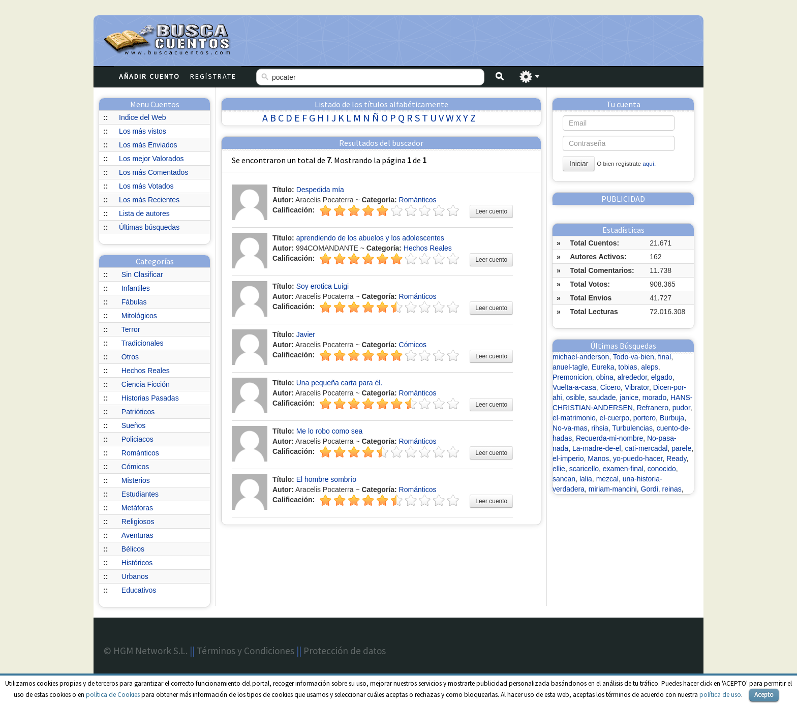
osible (575, 397)
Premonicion (572, 377)
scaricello (584, 469)
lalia (585, 479)
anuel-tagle (570, 367)
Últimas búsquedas (149, 227)
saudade (602, 397)
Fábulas (134, 302)
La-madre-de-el (596, 448)
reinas (672, 489)
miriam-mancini (613, 489)
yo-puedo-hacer (637, 458)
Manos (598, 458)
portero (644, 418)
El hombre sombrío (326, 479)
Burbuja (672, 418)
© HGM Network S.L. (146, 651)
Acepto (764, 694)
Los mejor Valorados (151, 159)
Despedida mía (320, 190)
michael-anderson (581, 357)
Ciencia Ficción (145, 384)
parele (681, 448)
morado (654, 397)
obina (605, 377)
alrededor (632, 377)
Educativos (138, 590)
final (664, 357)
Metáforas (137, 508)
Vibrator (637, 387)
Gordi (649, 489)
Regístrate (213, 76)
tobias (627, 367)
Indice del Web (142, 117)
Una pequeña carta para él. (339, 383)
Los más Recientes (149, 200)
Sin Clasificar (142, 274)
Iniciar (578, 164)
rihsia (599, 428)
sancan (564, 479)
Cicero (610, 387)
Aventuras (137, 535)
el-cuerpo (614, 418)
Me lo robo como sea (329, 431)
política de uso (720, 694)
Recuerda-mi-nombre (609, 438)
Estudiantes (140, 494)
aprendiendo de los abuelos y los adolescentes (370, 238)
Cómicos (135, 467)
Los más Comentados (153, 172)
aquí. (649, 163)
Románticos (140, 453)
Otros (130, 357)
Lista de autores (144, 213)
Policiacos (137, 439)
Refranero (652, 408)
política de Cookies (113, 694)
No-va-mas (570, 428)
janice (629, 397)
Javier (305, 334)
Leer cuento (491, 211)
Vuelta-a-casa (574, 387)
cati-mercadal (646, 448)
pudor (681, 408)
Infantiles (135, 288)
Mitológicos (139, 316)
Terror (130, 329)
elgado (661, 377)
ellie (559, 469)
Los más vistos (142, 131)
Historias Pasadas (150, 398)
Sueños (133, 425)
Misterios (135, 480)
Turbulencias (632, 428)
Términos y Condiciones (245, 651)
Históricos (136, 563)
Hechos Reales (145, 370)
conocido (662, 469)
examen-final (623, 469)
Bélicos (132, 549)
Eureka (603, 367)
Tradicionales (142, 343)
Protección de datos (344, 651)
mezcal (607, 479)
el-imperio (568, 458)
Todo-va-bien (633, 357)
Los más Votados (146, 186)
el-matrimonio (574, 418)
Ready (676, 458)
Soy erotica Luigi (322, 286)
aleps (649, 367)
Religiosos (138, 521)
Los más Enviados (148, 145)
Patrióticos (138, 412)
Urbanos (134, 576)
